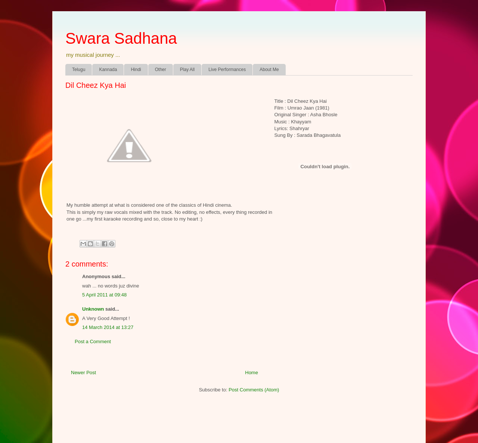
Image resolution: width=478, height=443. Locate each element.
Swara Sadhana (121, 38)
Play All (187, 69)
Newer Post (83, 372)
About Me (269, 69)
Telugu (78, 69)
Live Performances (227, 69)
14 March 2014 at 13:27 (107, 327)
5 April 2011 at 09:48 (104, 295)
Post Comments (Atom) (254, 390)
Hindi (136, 69)
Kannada (108, 69)
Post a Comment (93, 341)
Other (160, 69)
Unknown (93, 309)
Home (251, 372)
